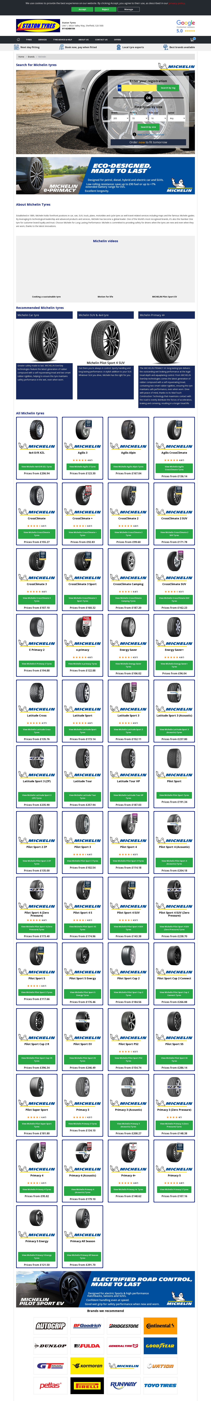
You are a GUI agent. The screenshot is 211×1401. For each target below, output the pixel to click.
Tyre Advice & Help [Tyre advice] (62, 39)
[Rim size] (158, 118)
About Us (84, 39)
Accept (82, 9)
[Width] (120, 118)
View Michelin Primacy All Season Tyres (82, 1256)
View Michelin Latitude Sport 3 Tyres (128, 731)
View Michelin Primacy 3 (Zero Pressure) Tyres (174, 1125)
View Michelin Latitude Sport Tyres (82, 731)
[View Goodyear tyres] (160, 1345)
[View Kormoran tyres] (87, 1365)
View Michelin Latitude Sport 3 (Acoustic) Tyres (174, 731)
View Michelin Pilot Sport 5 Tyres (36, 992)
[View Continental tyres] (160, 1325)
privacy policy (177, 3)
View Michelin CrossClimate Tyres (37, 534)
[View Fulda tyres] (87, 1345)
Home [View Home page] (21, 56)
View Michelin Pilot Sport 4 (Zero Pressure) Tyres (36, 928)
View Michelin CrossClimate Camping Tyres (128, 599)
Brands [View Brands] (31, 56)
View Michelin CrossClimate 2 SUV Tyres (174, 534)
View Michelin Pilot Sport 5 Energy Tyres (82, 993)
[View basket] (192, 40)
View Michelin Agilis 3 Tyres (82, 466)
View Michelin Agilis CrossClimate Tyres (174, 468)
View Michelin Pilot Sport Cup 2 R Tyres (36, 1059)
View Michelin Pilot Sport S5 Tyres (174, 1059)
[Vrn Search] (137, 88)
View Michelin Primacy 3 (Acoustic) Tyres (128, 1125)
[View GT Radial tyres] (50, 1365)
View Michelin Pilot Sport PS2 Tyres (128, 1059)
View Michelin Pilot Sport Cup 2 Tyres (128, 993)
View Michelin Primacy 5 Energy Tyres (37, 1256)
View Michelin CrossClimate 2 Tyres (128, 534)
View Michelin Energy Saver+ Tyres (174, 665)
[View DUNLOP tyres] (50, 1345)
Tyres (29, 39)
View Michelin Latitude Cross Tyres (37, 731)
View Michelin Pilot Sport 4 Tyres (128, 861)
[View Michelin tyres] (124, 1365)
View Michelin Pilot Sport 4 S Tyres (82, 928)
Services (42, 39)
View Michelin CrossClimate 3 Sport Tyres (82, 599)
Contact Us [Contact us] (101, 39)
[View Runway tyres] (124, 1385)
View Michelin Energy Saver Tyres (128, 665)
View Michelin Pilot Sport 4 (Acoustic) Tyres (174, 862)
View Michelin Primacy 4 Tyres (37, 1189)
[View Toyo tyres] (160, 1385)
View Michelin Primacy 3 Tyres (82, 1123)
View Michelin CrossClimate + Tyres (83, 534)
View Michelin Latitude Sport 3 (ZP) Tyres (36, 796)
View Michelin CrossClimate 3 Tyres (37, 599)
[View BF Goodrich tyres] (87, 1325)
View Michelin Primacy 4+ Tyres (128, 1189)
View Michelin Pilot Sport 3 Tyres (82, 861)
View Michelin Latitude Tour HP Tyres (128, 796)
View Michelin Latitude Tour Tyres (82, 796)
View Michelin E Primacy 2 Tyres (37, 664)
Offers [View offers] (117, 39)
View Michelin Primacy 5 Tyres (174, 1189)
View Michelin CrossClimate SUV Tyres (174, 599)
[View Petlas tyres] (50, 1385)
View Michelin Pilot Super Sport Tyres (37, 1125)
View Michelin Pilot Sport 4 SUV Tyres (128, 928)
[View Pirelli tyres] (87, 1385)
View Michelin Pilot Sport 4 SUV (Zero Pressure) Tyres (174, 928)
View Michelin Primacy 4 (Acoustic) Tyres (82, 1191)
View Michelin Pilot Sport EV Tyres (82, 1059)
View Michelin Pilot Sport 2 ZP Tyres (37, 862)
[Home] (18, 40)
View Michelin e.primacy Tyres (82, 664)
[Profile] (139, 118)
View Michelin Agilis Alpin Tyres (128, 466)
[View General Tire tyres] (124, 1345)
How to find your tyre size (151, 134)
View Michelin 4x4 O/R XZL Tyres (37, 466)
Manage (128, 9)
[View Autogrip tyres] (50, 1325)
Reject (105, 9)
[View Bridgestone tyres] (124, 1325)
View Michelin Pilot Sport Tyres (174, 795)
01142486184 (68, 28)
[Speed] (177, 118)
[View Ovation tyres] (160, 1365)
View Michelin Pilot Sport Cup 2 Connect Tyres (174, 993)
